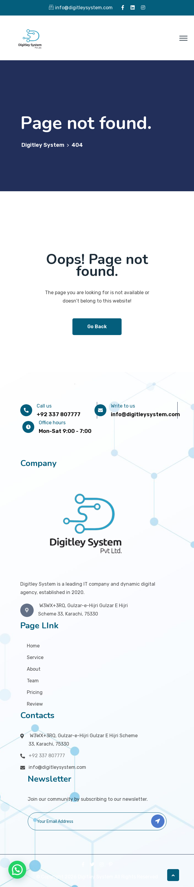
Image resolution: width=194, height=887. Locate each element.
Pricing (35, 692)
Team (33, 681)
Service (35, 657)
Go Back (97, 326)
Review (35, 704)
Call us (44, 406)
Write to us (123, 406)
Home (33, 646)
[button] (17, 870)
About (34, 669)
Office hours (52, 422)
